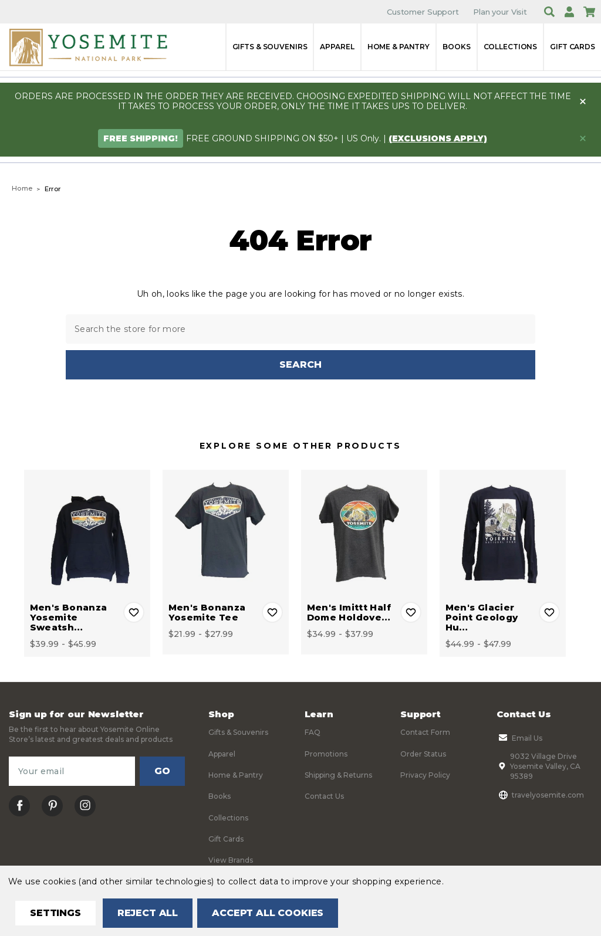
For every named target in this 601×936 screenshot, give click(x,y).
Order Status (423, 753)
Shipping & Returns (338, 775)
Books (456, 46)
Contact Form (425, 732)
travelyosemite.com (540, 794)
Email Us (519, 737)
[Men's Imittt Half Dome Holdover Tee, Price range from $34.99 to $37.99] (364, 533)
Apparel (337, 46)
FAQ (312, 732)
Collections (511, 46)
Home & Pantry (398, 46)
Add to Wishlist (134, 612)
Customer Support (423, 11)
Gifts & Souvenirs (270, 46)
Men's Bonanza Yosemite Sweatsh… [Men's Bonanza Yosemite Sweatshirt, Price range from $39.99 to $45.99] (68, 617)
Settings (55, 912)
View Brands (230, 860)
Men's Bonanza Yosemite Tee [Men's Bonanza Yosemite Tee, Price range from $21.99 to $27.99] (207, 612)
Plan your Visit (500, 11)
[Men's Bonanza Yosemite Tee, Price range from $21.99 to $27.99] (225, 533)
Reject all (147, 912)
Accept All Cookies (267, 912)
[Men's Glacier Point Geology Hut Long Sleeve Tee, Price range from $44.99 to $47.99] (502, 533)
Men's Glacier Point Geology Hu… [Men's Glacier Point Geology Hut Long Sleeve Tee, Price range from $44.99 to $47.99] (481, 617)
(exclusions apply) (438, 138)
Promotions (326, 753)
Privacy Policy (425, 775)
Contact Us (324, 796)
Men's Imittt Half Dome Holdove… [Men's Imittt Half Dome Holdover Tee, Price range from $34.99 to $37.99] (349, 612)
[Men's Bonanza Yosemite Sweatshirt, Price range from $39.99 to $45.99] (87, 533)
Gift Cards (572, 46)
